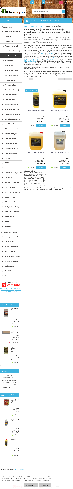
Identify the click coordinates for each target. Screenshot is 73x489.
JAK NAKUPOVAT (35, 21)
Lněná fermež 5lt (14, 309)
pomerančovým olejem (32, 59)
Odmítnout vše (31, 485)
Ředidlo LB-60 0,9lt (15, 420)
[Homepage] (27, 20)
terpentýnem (50, 59)
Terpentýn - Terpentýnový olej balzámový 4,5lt (15, 349)
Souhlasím (44, 485)
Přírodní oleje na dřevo (36, 26)
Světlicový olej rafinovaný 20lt (60, 152)
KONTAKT (56, 21)
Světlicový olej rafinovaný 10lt (36, 152)
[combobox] (61, 79)
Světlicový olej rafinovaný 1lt (14, 440)
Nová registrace (51, 2)
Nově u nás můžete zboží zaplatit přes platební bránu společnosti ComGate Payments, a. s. (10, 289)
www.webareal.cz (20, 469)
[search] (63, 11)
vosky (53, 58)
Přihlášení (37, 2)
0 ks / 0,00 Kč (67, 1)
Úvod (26, 26)
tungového (49, 53)
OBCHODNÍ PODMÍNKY (46, 21)
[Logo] (13, 11)
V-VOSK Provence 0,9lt (15, 331)
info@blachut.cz (7, 387)
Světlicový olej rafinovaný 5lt (59, 110)
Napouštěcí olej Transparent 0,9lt (15, 401)
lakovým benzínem (30, 61)
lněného (42, 53)
